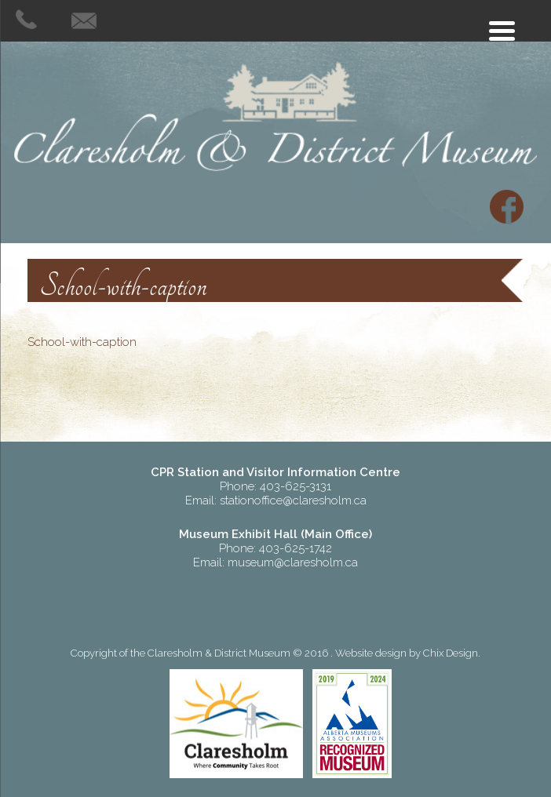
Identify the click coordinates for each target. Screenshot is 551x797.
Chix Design (450, 653)
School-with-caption (82, 342)
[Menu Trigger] (502, 29)
